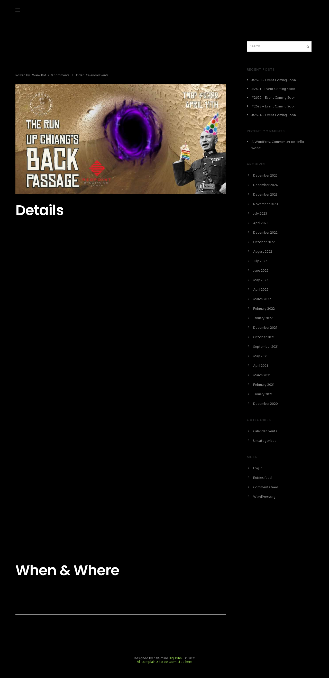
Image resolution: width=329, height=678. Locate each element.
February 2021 (263, 385)
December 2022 (265, 233)
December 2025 (265, 176)
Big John (175, 658)
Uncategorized (265, 441)
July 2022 (260, 261)
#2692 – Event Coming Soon (273, 98)
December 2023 (265, 195)
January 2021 (262, 394)
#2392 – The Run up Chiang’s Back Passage (95, 64)
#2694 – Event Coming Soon (273, 115)
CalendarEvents (96, 75)
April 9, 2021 (24, 53)
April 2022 (260, 290)
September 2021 (265, 347)
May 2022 (260, 280)
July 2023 (260, 214)
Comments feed (265, 487)
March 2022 (262, 299)
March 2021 (261, 375)
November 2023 (265, 204)
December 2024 (265, 185)
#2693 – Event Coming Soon (273, 106)
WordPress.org (264, 497)
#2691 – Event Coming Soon (273, 89)
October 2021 (263, 337)
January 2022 (263, 318)
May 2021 (260, 356)
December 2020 (265, 404)
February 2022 (264, 309)
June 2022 (260, 271)
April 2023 (260, 223)
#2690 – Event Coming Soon (273, 80)
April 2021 (260, 366)
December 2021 (265, 328)
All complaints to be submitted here (164, 662)
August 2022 (262, 252)
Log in (257, 468)
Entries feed (262, 478)
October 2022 (264, 242)
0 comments (60, 75)
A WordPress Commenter (270, 142)
